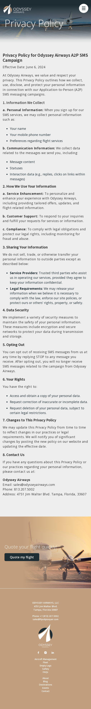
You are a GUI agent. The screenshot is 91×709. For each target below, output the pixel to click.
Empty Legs (45, 665)
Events (45, 687)
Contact (46, 691)
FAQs (45, 672)
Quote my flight (22, 557)
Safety (45, 668)
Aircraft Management (46, 659)
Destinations (45, 684)
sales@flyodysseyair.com (45, 619)
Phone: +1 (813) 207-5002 (45, 616)
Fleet (45, 662)
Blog (45, 681)
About (45, 678)
